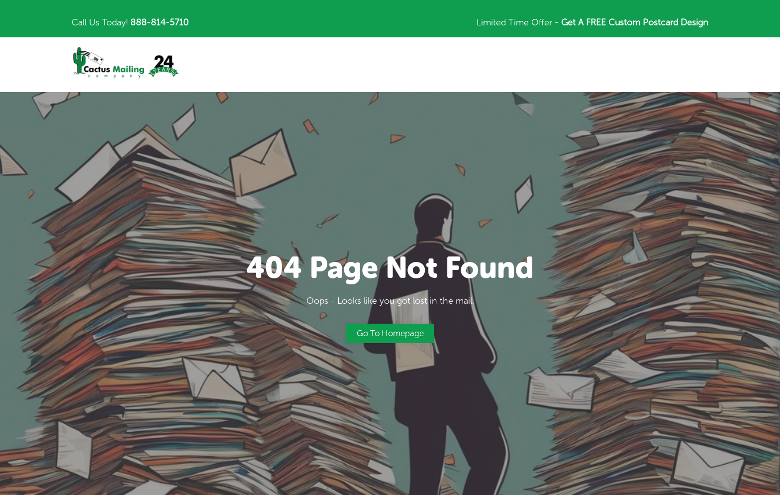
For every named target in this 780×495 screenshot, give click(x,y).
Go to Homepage (390, 333)
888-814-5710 (159, 22)
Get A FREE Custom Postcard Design (634, 22)
